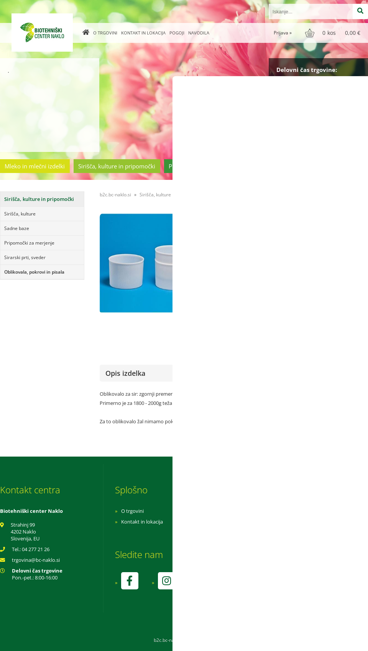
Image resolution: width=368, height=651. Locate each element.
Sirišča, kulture (20, 213)
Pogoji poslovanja (244, 521)
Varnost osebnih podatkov (254, 532)
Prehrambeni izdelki (195, 166)
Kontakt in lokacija (143, 33)
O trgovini (105, 33)
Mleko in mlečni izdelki (35, 166)
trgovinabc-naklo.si (36, 559)
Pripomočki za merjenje (29, 243)
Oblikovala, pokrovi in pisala (34, 272)
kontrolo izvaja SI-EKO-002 (254, 586)
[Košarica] (333, 33)
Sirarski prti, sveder (25, 257)
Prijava (283, 32)
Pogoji (176, 33)
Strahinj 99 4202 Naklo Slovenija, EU (25, 531)
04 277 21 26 (35, 549)
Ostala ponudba (338, 166)
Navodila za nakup (245, 510)
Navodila (198, 33)
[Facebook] (129, 580)
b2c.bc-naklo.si (115, 194)
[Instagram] (166, 580)
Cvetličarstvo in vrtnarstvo (269, 166)
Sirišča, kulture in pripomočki (116, 166)
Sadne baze (16, 228)
